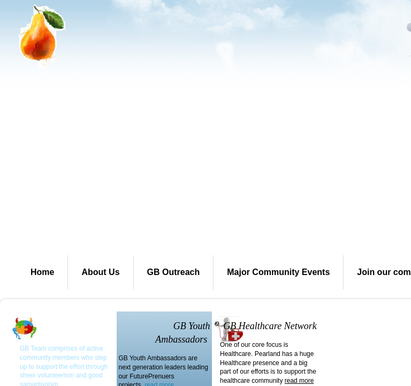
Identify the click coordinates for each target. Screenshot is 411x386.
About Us (100, 272)
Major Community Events (278, 272)
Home (42, 272)
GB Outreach (173, 272)
